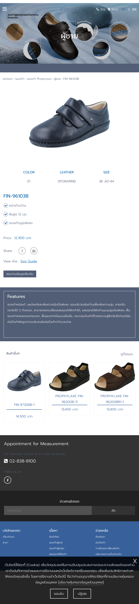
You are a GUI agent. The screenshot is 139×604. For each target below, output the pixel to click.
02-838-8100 (20, 475)
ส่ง (113, 524)
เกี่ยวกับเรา (8, 551)
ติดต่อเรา (100, 551)
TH (123, 9)
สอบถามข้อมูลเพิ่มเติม (19, 288)
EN (134, 9)
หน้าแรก (7, 79)
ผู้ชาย (57, 79)
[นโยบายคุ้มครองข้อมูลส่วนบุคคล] (81, 582)
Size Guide (28, 275)
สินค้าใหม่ (54, 551)
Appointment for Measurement (36, 457)
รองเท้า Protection (39, 79)
